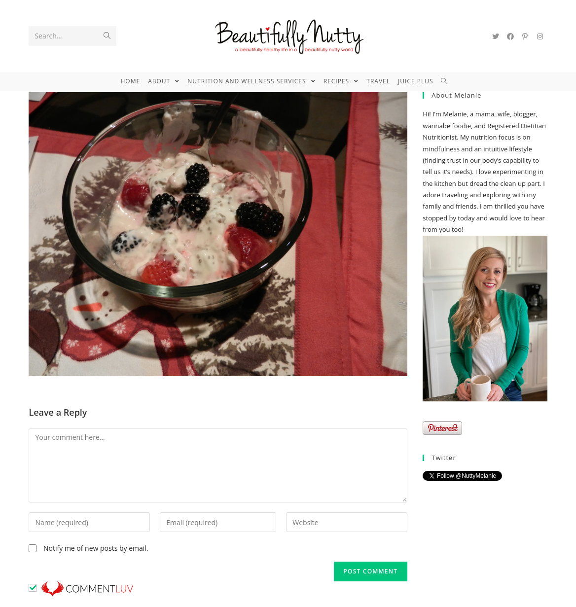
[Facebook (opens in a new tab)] (510, 36)
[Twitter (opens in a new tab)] (495, 36)
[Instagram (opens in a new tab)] (540, 36)
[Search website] (448, 81)
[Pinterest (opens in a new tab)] (525, 36)
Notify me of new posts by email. (95, 548)
